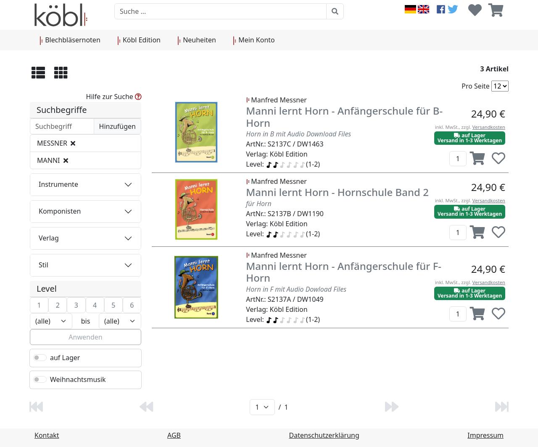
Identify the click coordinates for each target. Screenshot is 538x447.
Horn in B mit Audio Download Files (298, 134)
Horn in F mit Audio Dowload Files (296, 289)
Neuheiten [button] (196, 40)
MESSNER (56, 143)
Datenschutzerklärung (324, 435)
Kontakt (46, 435)
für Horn (258, 203)
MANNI (52, 160)
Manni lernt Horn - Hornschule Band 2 (337, 192)
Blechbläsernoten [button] (70, 40)
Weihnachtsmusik (78, 379)
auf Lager (65, 357)
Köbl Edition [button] (139, 40)
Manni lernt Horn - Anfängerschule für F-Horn (343, 272)
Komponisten (60, 211)
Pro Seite (476, 86)
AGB (174, 435)
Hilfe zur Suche (114, 96)
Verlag (49, 238)
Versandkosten (488, 127)
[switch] (40, 357)
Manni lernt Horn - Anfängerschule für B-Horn (344, 117)
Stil (43, 264)
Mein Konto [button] (254, 40)
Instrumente (58, 184)
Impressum (485, 435)
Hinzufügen (117, 126)
